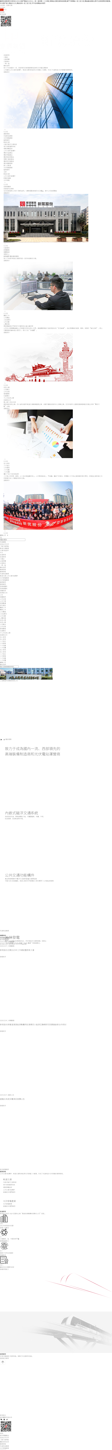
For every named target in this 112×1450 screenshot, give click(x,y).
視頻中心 (6, 254)
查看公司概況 (4, 1228)
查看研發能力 (4, 1241)
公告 (1, 595)
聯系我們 (6, 66)
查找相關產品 (4, 1435)
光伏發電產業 (8, 138)
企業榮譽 (6, 59)
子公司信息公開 (9, 398)
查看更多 (6, 72)
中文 (1, 552)
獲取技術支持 (4, 1442)
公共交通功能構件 (9, 176)
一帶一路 (6, 63)
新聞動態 (6, 250)
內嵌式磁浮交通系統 (10, 144)
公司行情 (3, 601)
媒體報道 (6, 252)
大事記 (6, 57)
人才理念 (6, 465)
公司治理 (6, 391)
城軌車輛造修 (8, 148)
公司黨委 (6, 318)
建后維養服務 (8, 163)
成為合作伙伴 (4, 544)
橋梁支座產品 (8, 153)
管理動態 (6, 394)
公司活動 (6, 322)
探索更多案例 (4, 1358)
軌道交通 (6, 174)
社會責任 (6, 396)
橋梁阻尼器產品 (9, 161)
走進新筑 (6, 55)
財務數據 (3, 603)
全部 (5, 172)
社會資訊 (6, 248)
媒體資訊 (3, 935)
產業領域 (6, 134)
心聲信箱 (6, 324)
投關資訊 (3, 597)
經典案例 (6, 140)
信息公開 (6, 387)
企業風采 (6, 61)
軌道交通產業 (4, 548)
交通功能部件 (4, 550)
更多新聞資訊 (4, 940)
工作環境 (6, 468)
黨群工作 (6, 315)
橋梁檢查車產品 (9, 157)
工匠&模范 (7, 320)
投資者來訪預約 (9, 189)
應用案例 (12, 1192)
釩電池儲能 (7, 178)
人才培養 (6, 470)
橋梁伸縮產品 (8, 155)
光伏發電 (6, 180)
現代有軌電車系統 (9, 146)
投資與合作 (7, 400)
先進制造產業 (8, 136)
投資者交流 (3, 593)
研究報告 (3, 605)
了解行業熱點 (4, 546)
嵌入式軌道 (7, 165)
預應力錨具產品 (9, 159)
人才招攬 (6, 472)
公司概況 (6, 389)
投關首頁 (3, 590)
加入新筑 (6, 463)
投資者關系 (7, 186)
